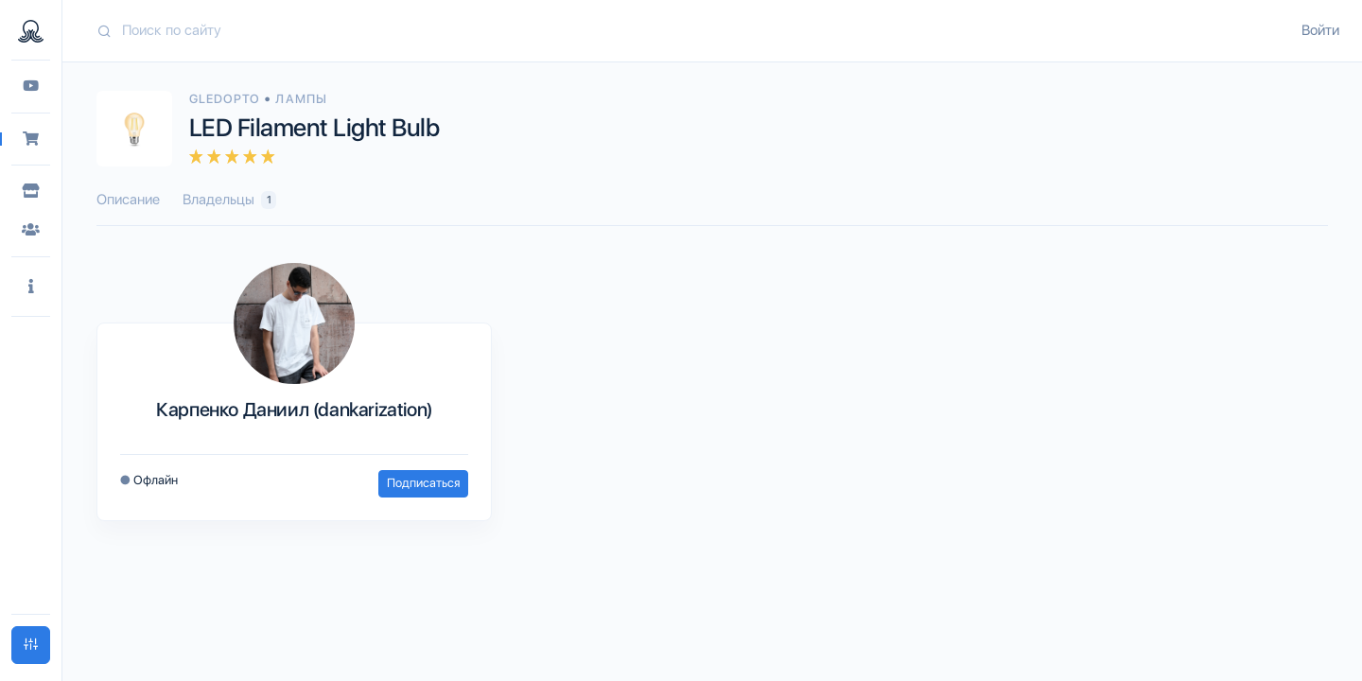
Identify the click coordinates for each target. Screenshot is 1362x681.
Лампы (300, 99)
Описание (128, 199)
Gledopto (226, 99)
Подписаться (423, 483)
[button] (30, 287)
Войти (1320, 30)
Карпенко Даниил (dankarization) (294, 409)
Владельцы (229, 200)
